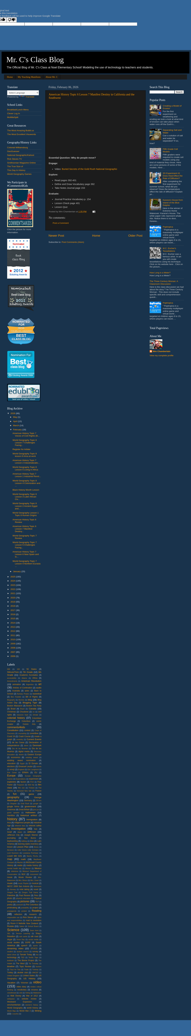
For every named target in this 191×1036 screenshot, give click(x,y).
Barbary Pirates (23, 694)
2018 (13, 606)
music (10, 883)
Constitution (12, 730)
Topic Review (25, 966)
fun (15, 793)
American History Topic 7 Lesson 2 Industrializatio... (26, 461)
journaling (11, 838)
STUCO (34, 948)
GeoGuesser (13, 151)
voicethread (11, 993)
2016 (13, 614)
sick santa (23, 936)
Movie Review (25, 877)
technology (12, 957)
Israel (9, 832)
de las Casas (18, 742)
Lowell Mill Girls (14, 856)
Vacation (11, 982)
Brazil (22, 709)
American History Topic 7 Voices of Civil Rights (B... (26, 434)
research (33, 914)
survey (35, 951)
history (12, 819)
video (37, 982)
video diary (21, 987)
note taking (24, 889)
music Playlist (23, 883)
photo (9, 898)
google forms (13, 806)
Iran (35, 829)
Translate (26, 97)
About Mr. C (52, 77)
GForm (38, 800)
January (17, 571)
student (10, 952)
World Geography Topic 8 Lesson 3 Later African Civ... (25, 496)
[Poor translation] (12, 19)
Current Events (34, 739)
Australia (16, 691)
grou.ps (36, 810)
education (11, 763)
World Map (11, 1011)
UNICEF (35, 973)
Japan (19, 832)
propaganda (11, 911)
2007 (13, 652)
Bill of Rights (32, 697)
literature (10, 850)
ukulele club (22, 972)
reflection (18, 914)
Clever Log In (13, 113)
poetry (10, 905)
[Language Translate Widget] (23, 92)
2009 (13, 643)
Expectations (21, 779)
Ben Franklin (16, 697)
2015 (13, 618)
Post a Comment (61, 223)
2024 (13, 581)
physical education (23, 898)
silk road (34, 936)
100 (18, 669)
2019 (13, 602)
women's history (31, 1005)
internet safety (35, 826)
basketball (37, 694)
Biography (11, 700)
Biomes (21, 700)
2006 (13, 656)
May (15, 417)
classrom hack (22, 715)
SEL (8, 933)
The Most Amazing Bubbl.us (20, 130)
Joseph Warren (31, 835)
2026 (13, 413)
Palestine (11, 895)
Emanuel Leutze (25, 766)
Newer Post (56, 235)
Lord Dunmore (13, 853)
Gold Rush (25, 803)
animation (17, 684)
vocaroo (34, 990)
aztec (27, 691)
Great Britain (24, 809)
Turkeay (35, 969)
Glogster (13, 803)
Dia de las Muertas (20, 748)
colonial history (16, 717)
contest (27, 730)
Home (10, 77)
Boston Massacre (14, 706)
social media (33, 939)
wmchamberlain (14, 1005)
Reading (36, 910)
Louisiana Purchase (30, 853)
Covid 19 (11, 736)
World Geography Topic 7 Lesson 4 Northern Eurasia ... (27, 563)
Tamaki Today (26, 954)
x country (15, 1014)
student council (23, 952)
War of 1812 (32, 996)
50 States (32, 669)
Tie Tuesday (34, 963)
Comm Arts (29, 724)
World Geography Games (19, 174)
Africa (34, 678)
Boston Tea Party (33, 706)
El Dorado (33, 763)
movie (9, 877)
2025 (13, 576)
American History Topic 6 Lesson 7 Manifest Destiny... (24, 529)
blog (30, 700)
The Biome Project (26, 960)
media (19, 865)
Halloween (30, 812)
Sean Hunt (34, 930)
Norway (13, 889)
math (23, 859)
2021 (13, 593)
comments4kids (16, 727)
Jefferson (31, 832)
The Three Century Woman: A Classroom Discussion (164, 282)
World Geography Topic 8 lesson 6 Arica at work (25, 454)
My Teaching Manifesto (29, 77)
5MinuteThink (13, 672)
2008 (13, 648)
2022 (13, 589)
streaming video (15, 948)
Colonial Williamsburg (17, 147)
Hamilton (11, 815)
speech (24, 945)
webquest (10, 999)
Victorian (24, 983)
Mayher (20, 862)
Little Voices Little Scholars (28, 850)
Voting (27, 993)
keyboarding (12, 841)
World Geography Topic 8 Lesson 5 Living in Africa (25, 468)
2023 (13, 585)
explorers (11, 782)
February (17, 429)
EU (36, 772)
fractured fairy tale (24, 791)
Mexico (38, 868)
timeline (11, 966)
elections (11, 766)
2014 (13, 623)
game (31, 794)
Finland (31, 788)
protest (24, 911)
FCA (32, 782)
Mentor (28, 868)
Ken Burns (30, 838)
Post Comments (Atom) (73, 242)
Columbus (26, 721)
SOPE (27, 942)
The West (20, 963)
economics (15, 757)
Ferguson (20, 785)
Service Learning (23, 933)
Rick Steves (28, 917)
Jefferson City (13, 835)
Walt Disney (15, 996)
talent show (11, 955)
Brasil (13, 709)
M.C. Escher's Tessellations (169, 249)
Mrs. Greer (34, 880)
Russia (10, 926)
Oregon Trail (12, 892)
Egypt (22, 763)
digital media (24, 751)
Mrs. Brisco (23, 880)
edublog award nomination (21, 760)
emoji (12, 769)
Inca (9, 822)
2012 (13, 631)
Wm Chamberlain (161, 351)
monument (34, 874)
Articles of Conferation (22, 688)
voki (20, 993)
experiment (33, 779)
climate (35, 715)
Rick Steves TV (14, 159)
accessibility (11, 678)
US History (29, 978)
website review (29, 999)
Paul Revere (24, 895)
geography (13, 797)
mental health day (14, 868)
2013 (13, 627)
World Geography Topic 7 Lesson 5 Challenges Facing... (25, 545)
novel (36, 889)
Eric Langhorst (33, 769)
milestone (14, 871)
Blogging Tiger (30, 702)
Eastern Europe (34, 754)
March (16, 425)
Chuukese (24, 712)
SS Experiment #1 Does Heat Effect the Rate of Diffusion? (172, 176)
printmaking (12, 908)
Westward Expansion (19, 1002)
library (36, 847)
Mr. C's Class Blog (35, 59)
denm (26, 745)
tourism (38, 966)
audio (38, 687)
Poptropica (168, 227)
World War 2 (25, 1011)
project (35, 908)
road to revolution (33, 920)
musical (35, 883)
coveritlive (34, 733)
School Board (33, 926)
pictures (24, 901)
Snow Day (20, 939)
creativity (19, 739)
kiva (32, 841)
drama (21, 754)
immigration (32, 819)
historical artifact (28, 815)
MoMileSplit (12, 117)
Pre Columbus (32, 905)
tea (37, 955)
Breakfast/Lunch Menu (18, 109)
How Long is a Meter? (160, 272)
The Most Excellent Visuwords (21, 134)
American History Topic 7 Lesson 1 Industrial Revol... (27, 475)
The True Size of (15, 166)
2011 (13, 635)
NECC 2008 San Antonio (18, 886)
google (35, 803)
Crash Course (25, 736)
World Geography (15, 1008)
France (38, 791)
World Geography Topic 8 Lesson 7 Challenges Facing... (25, 442)
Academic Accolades (28, 675)
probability (25, 908)
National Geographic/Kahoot (20, 155)
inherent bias (20, 826)
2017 (13, 610)
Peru (36, 895)
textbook (10, 960)
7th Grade (28, 672)
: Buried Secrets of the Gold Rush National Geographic (89, 169)
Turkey (10, 972)
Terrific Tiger (33, 957)
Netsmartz (37, 886)
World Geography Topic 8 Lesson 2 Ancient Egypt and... (25, 506)
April (15, 421)
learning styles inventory (28, 844)
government (30, 806)
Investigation (18, 828)
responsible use (13, 917)
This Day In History (16, 170)
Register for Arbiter (22, 449)
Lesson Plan (22, 847)
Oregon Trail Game (30, 892)
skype (9, 939)
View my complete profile (161, 355)
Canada (32, 708)
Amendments (12, 681)
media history (32, 865)
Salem (21, 926)
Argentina (29, 684)
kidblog (24, 841)
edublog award (32, 757)
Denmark (37, 745)
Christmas (11, 712)
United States (29, 975)
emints (38, 766)
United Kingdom (13, 976)
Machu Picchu (32, 856)
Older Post (135, 235)
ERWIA (25, 772)
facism (23, 782)
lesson (10, 847)
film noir (21, 788)
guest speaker (13, 813)
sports (35, 945)
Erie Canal (12, 772)
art (39, 684)
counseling (22, 733)
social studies (13, 942)
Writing (38, 1011)
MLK (23, 874)
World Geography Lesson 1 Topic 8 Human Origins (26, 514)
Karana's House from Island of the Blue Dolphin (173, 202)
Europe (11, 775)
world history (32, 1008)
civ (33, 712)
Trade (26, 969)
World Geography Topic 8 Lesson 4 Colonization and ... (26, 483)
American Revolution (31, 681)
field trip (31, 785)
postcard (19, 905)
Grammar (11, 809)
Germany (28, 800)
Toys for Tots (15, 969)
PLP (37, 902)
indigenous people (22, 822)
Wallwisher (37, 993)
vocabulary (22, 990)
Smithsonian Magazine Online (21, 163)
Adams (24, 678)
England (21, 769)
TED (23, 957)
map (9, 859)
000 (8, 669)
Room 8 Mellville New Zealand (24, 923)
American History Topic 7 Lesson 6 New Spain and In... (26, 554)
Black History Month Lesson (26, 490)
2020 (13, 597)
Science (13, 930)
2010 (13, 639)
